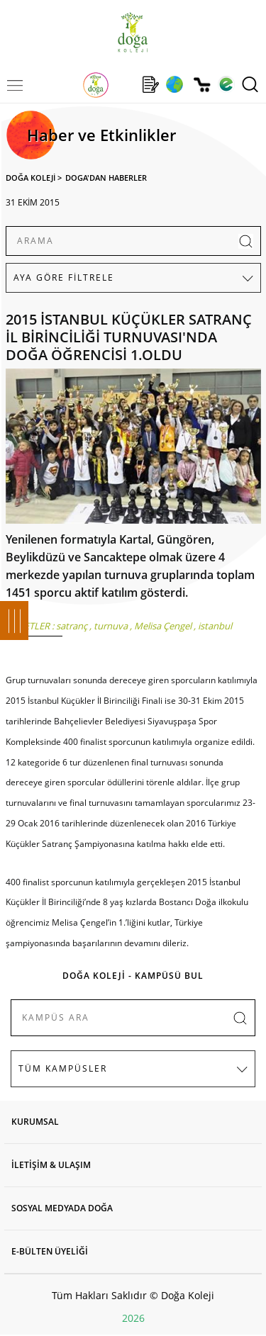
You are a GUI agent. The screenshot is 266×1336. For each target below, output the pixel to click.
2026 (133, 1318)
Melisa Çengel (163, 625)
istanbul (215, 625)
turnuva (111, 625)
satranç (71, 625)
